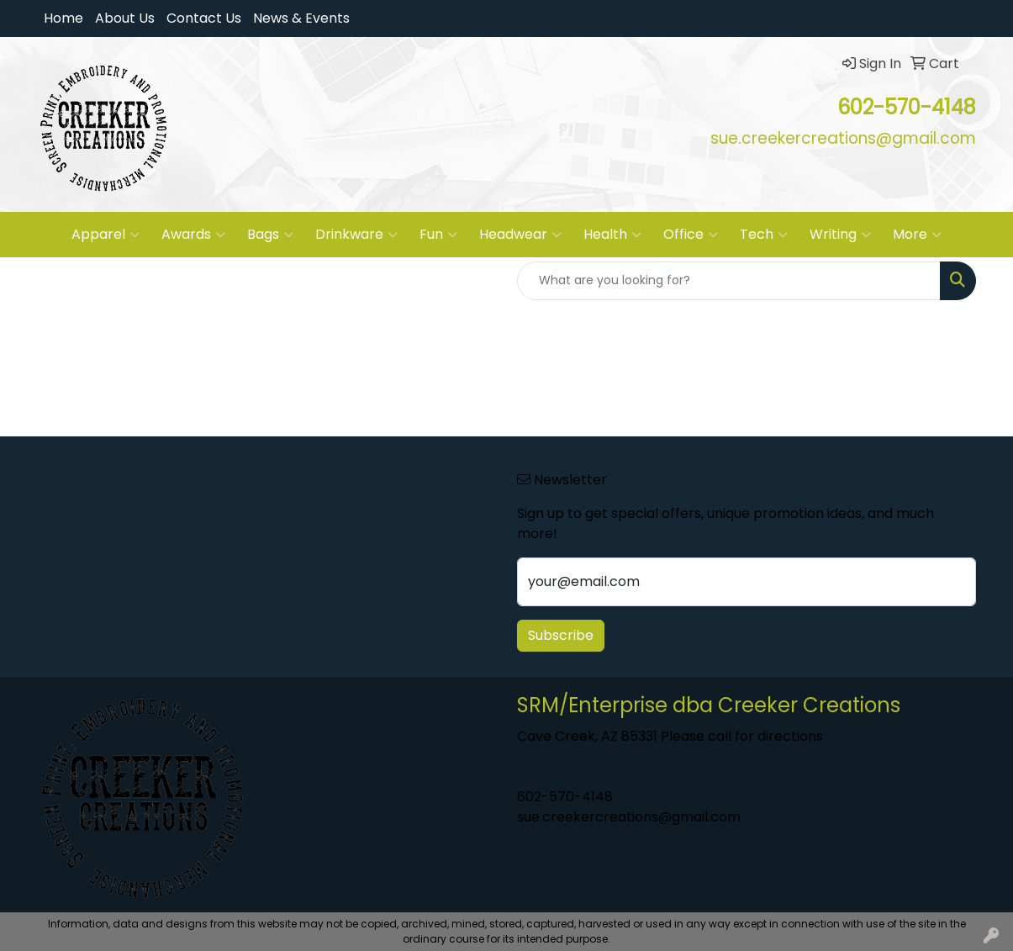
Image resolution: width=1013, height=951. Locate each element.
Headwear (520, 235)
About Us (125, 18)
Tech (764, 235)
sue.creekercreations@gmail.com (629, 817)
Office (690, 235)
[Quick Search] (729, 281)
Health (612, 235)
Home (63, 18)
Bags (270, 235)
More (917, 235)
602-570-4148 (565, 796)
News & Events (301, 18)
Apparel (105, 235)
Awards (193, 235)
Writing (840, 235)
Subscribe (561, 635)
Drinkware (356, 235)
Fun (438, 235)
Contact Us (203, 18)
